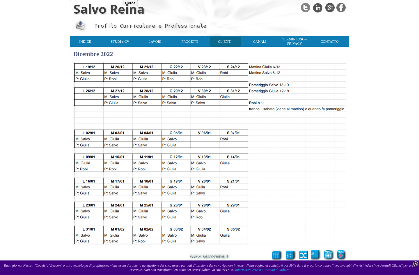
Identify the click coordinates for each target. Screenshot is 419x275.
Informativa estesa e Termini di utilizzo (262, 270)
